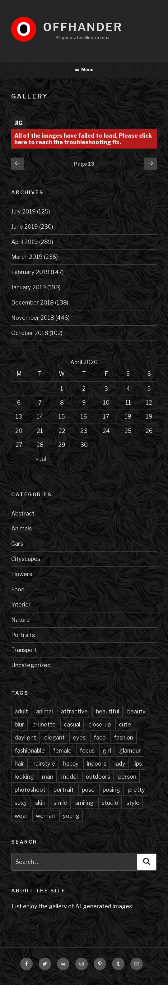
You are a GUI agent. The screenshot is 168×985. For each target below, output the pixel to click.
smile (60, 802)
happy (71, 763)
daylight (25, 737)
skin (40, 802)
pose (88, 789)
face (100, 737)
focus (87, 750)
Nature (20, 619)
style (132, 802)
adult (21, 711)
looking (24, 776)
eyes (79, 737)
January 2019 (28, 287)
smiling (84, 802)
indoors (96, 763)
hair (19, 763)
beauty (136, 711)
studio (110, 802)
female (62, 750)
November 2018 (32, 317)
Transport (24, 650)
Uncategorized (31, 665)
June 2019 (24, 226)
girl (107, 750)
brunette (44, 724)
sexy (21, 802)
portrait (64, 789)
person (127, 776)
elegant (54, 737)
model (69, 776)
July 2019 (23, 211)
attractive (74, 711)
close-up (99, 724)
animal (44, 711)
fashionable (30, 750)
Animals (21, 528)
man (47, 776)
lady (119, 763)
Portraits (23, 635)
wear (21, 816)
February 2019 (30, 272)
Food (18, 589)
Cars (17, 543)
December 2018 (32, 302)
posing (111, 789)
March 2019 (27, 257)
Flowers (21, 574)
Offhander (83, 27)
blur (19, 724)
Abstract (23, 513)
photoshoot (30, 789)
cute (125, 724)
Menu (84, 69)
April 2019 (24, 242)
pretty (136, 789)
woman (45, 816)
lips (137, 763)
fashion (123, 737)
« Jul (41, 459)
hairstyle (43, 763)
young (71, 816)
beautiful (107, 711)
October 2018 (29, 333)
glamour (130, 750)
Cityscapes (25, 559)
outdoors (98, 776)
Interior (21, 604)
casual (72, 724)
